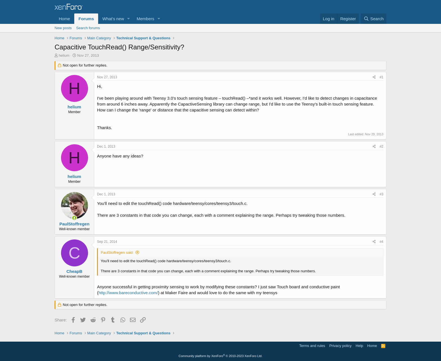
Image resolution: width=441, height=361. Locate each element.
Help (359, 346)
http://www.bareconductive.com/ (128, 292)
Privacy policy (340, 346)
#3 (381, 194)
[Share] (374, 77)
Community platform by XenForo (220, 356)
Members (145, 18)
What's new (113, 18)
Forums (86, 18)
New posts (63, 28)
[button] (128, 18)
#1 (381, 77)
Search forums (88, 28)
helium (64, 55)
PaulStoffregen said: (117, 252)
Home (64, 18)
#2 (381, 146)
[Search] (373, 18)
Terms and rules (312, 346)
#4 (381, 242)
